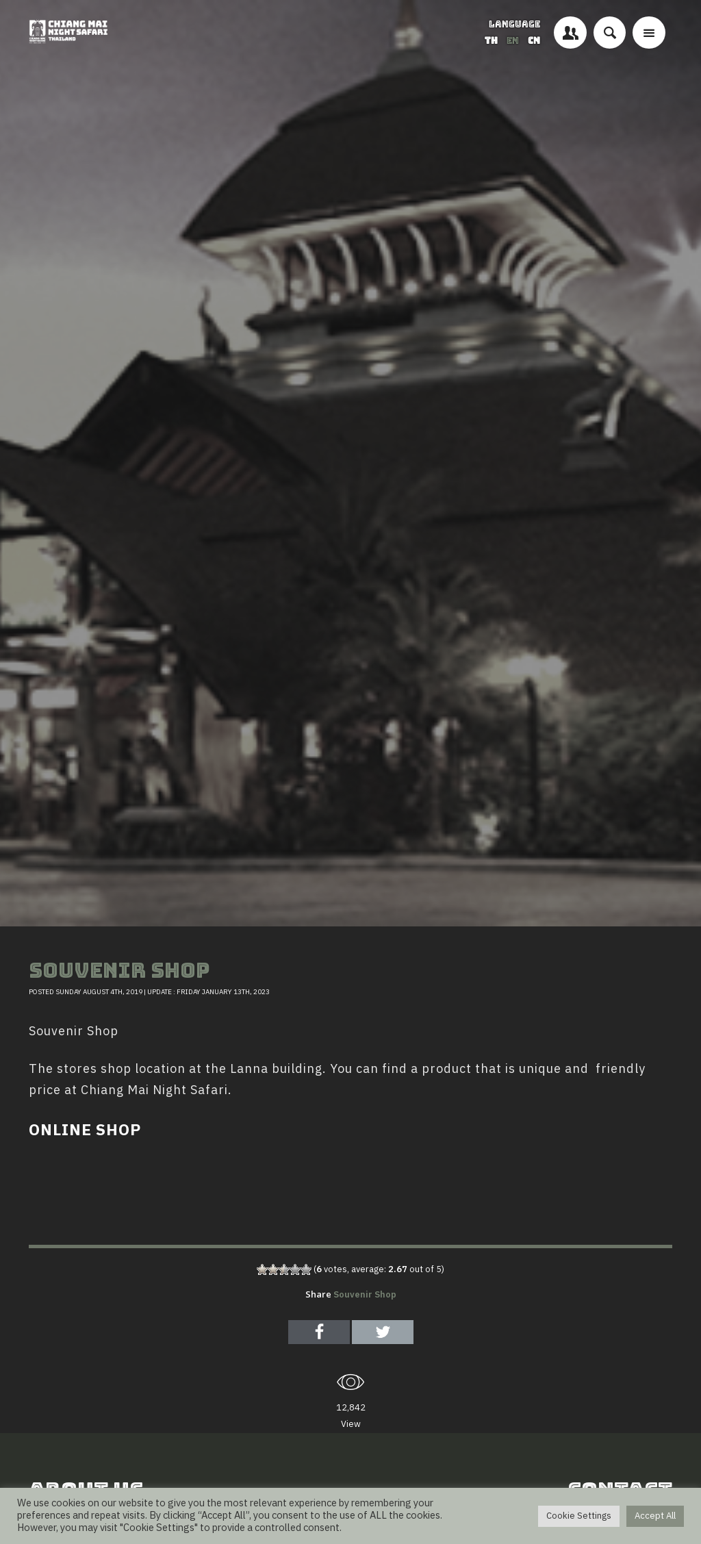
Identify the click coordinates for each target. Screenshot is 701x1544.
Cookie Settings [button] (578, 1515)
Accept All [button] (655, 1515)
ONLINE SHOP (85, 1130)
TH (492, 41)
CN (534, 41)
